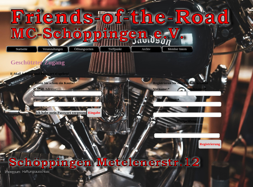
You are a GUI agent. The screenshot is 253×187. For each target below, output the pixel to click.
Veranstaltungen (53, 49)
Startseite (22, 49)
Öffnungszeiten (83, 49)
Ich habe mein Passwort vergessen (61, 113)
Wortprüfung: (186, 121)
